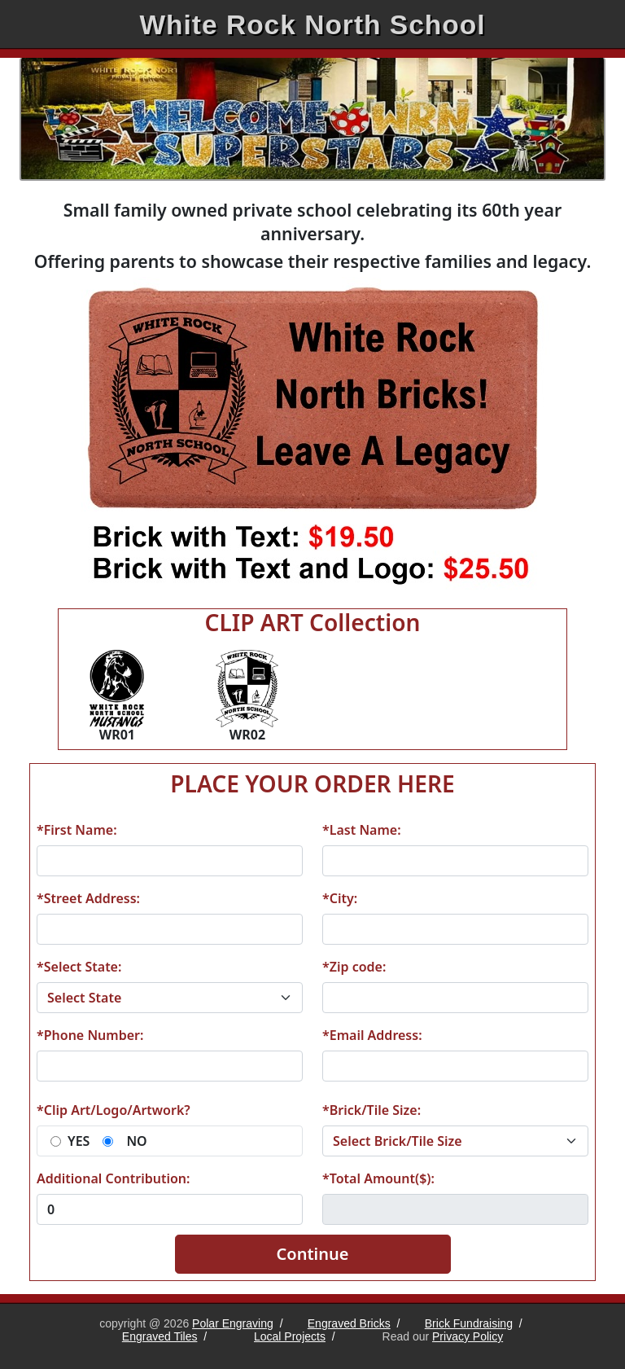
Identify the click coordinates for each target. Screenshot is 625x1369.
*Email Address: (372, 1035)
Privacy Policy (467, 1336)
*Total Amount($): (378, 1178)
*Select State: (79, 967)
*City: (339, 898)
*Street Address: (88, 898)
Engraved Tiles (160, 1336)
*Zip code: (354, 967)
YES (79, 1141)
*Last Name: (361, 830)
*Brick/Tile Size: (371, 1110)
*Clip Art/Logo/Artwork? (113, 1110)
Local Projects (290, 1336)
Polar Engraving (232, 1323)
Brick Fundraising (469, 1323)
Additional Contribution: (113, 1178)
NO (136, 1141)
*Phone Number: (90, 1035)
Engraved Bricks (349, 1323)
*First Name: (77, 830)
